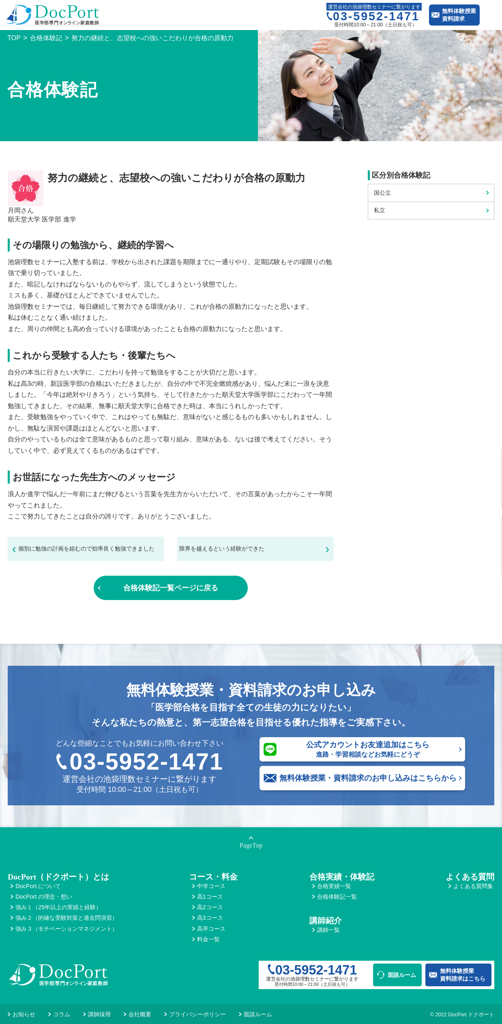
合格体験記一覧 (337, 896)
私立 (379, 210)
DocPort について (38, 886)
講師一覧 (328, 930)
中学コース (211, 886)
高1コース (210, 896)
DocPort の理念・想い (43, 896)
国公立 (382, 192)
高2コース (210, 907)
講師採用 (99, 1014)
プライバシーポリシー (197, 1014)
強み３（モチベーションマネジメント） (66, 928)
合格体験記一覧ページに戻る (170, 588)
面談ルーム (402, 975)
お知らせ (24, 1014)
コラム (61, 1014)
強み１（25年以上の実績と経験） (58, 907)
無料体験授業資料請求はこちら (462, 975)
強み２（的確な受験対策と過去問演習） (66, 917)
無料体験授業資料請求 (459, 15)
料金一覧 (208, 939)
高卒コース (211, 928)
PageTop (251, 845)
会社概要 (140, 1014)
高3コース (210, 917)
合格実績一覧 (334, 886)
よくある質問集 (473, 886)
